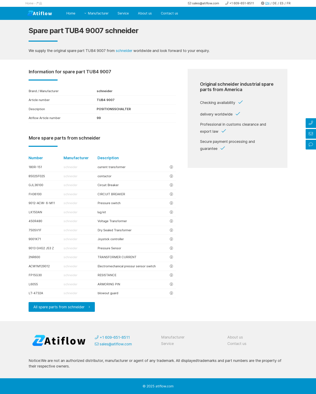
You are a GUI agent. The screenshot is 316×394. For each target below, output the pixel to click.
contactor (104, 176)
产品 (39, 3)
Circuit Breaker (108, 185)
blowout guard (108, 293)
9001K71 (35, 239)
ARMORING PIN (109, 284)
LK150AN (35, 212)
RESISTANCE (107, 275)
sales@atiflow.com (205, 3)
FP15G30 (35, 275)
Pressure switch (109, 203)
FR (289, 3)
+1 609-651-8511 (241, 3)
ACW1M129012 (39, 266)
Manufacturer (98, 13)
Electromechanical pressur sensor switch (127, 266)
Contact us (169, 13)
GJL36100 (36, 185)
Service (123, 13)
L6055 (33, 284)
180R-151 (35, 167)
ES (281, 3)
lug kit (102, 212)
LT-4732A (36, 293)
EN (267, 3)
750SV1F (35, 230)
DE (275, 3)
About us (145, 13)
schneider (124, 50)
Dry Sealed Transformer (114, 230)
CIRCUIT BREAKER (111, 194)
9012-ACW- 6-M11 (42, 203)
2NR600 (34, 257)
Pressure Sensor (109, 248)
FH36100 (35, 194)
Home (29, 3)
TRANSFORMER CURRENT (117, 257)
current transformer (111, 167)
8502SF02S (37, 176)
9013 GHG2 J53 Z (41, 248)
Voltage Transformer (112, 221)
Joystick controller (111, 239)
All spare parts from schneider (58, 307)
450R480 (35, 221)
